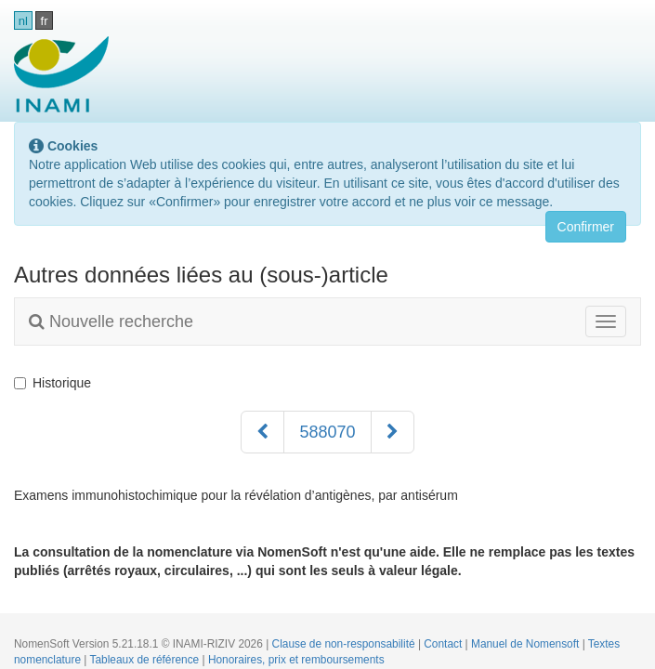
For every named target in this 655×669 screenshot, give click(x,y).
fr (44, 21)
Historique (52, 382)
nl (23, 21)
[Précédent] (262, 432)
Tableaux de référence (146, 659)
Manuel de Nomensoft (527, 643)
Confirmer (585, 226)
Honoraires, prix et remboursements (296, 659)
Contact (444, 643)
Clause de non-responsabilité (345, 643)
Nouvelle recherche (111, 321)
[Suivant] (392, 432)
